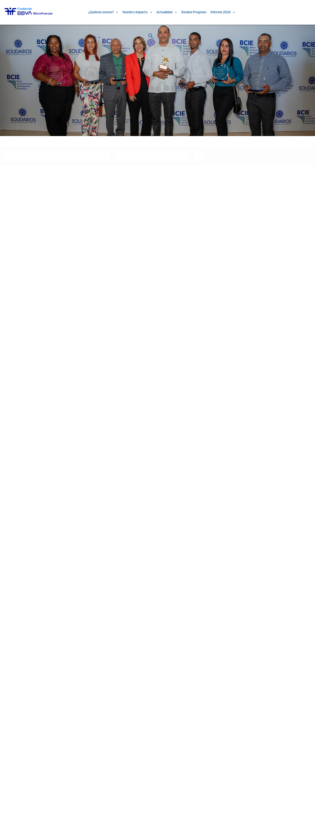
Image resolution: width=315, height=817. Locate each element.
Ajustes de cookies (15, 803)
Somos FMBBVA (16, 688)
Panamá (10, 772)
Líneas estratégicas (18, 695)
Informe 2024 (223, 12)
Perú (7, 751)
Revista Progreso (193, 12)
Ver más (50, 623)
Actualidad (167, 12)
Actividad (10, 716)
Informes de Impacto (131, 695)
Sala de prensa (217, 702)
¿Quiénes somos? (103, 12)
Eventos (212, 695)
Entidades (11, 702)
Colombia (11, 744)
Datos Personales (190, 794)
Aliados (9, 709)
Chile (7, 765)
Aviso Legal (170, 794)
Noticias (212, 688)
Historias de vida (127, 688)
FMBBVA (10, 737)
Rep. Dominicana (17, 758)
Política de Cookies (149, 794)
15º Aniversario (126, 702)
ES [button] (280, 13)
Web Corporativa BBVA (217, 794)
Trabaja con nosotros (31, 789)
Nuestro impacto (138, 12)
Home (13, 128)
